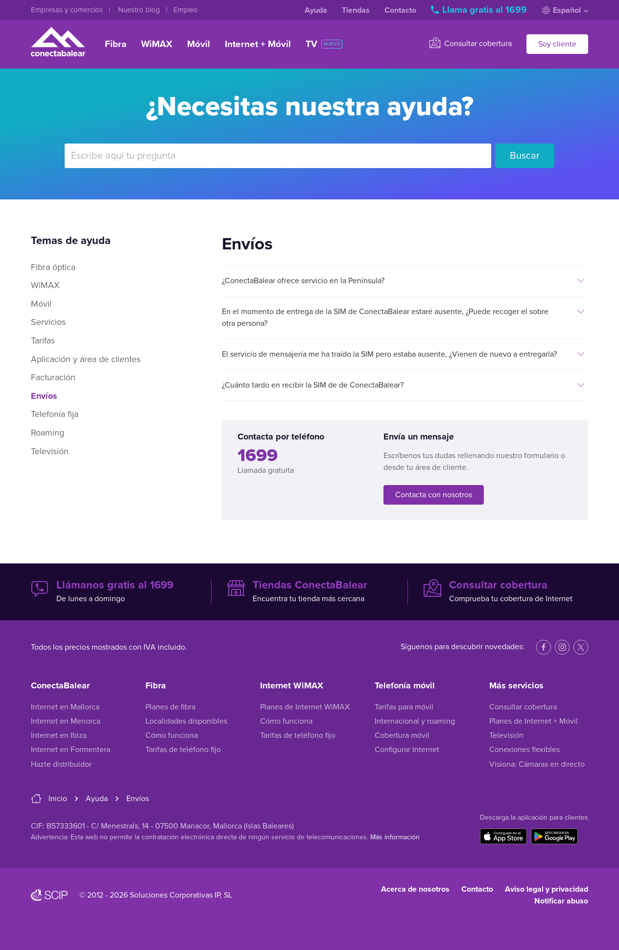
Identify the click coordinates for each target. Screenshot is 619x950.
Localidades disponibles (186, 721)
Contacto (400, 10)
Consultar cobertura (470, 43)
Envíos (44, 395)
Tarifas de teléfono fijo (183, 750)
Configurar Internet (407, 750)
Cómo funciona (171, 735)
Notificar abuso (561, 901)
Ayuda (316, 10)
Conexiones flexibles (524, 750)
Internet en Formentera (70, 750)
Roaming (47, 432)
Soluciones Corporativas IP (175, 895)
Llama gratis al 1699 (480, 9)
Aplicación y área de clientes (86, 359)
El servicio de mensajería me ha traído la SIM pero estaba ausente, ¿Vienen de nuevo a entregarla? (389, 354)
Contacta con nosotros (433, 495)
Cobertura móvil (402, 735)
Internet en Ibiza (59, 735)
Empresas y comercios (68, 9)
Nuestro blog (140, 9)
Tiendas (356, 10)
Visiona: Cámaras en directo (537, 764)
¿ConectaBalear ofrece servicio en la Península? (303, 281)
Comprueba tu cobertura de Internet (506, 591)
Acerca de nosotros (415, 889)
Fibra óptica (53, 267)
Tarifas (43, 340)
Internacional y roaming (415, 721)
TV (324, 44)
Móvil (198, 44)
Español (565, 10)
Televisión (50, 451)
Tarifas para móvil (404, 707)
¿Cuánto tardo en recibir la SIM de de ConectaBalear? (313, 385)
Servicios (48, 322)
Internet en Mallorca (65, 707)
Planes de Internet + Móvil (533, 721)
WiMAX (156, 44)
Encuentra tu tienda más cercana (309, 591)
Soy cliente (557, 44)
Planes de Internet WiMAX (305, 707)
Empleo (185, 9)
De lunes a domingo (113, 591)
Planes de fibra (170, 707)
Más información (395, 837)
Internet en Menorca (65, 721)
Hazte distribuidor (61, 764)
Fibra (115, 44)
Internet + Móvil (258, 44)
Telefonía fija (54, 414)
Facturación (53, 377)
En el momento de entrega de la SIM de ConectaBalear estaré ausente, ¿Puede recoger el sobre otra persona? (385, 317)
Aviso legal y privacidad (546, 889)
